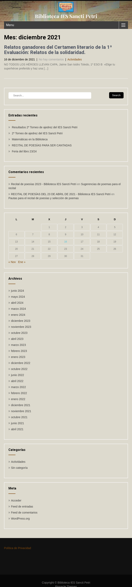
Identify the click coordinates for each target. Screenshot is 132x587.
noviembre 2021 (21, 411)
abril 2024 (17, 302)
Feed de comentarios (24, 512)
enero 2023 (18, 357)
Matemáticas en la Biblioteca (30, 139)
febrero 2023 (19, 351)
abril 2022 (17, 381)
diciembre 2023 (20, 320)
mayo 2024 (18, 296)
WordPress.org (20, 518)
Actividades (74, 59)
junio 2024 (17, 290)
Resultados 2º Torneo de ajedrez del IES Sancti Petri (44, 127)
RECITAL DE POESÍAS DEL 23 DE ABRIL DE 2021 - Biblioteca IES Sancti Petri (61, 194)
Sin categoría (19, 467)
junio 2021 (17, 423)
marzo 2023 (18, 344)
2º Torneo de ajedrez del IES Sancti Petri (37, 133)
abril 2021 (17, 429)
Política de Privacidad (17, 548)
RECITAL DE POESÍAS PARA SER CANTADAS (42, 145)
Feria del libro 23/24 (24, 151)
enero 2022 (18, 399)
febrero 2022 (19, 393)
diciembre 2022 (20, 363)
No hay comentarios (51, 59)
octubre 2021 (19, 417)
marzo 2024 (18, 308)
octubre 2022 (19, 369)
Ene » (21, 262)
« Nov (12, 262)
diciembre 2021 (20, 405)
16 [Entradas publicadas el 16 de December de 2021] (65, 241)
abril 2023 (17, 338)
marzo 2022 (18, 387)
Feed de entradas (22, 506)
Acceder (16, 500)
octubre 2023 (19, 332)
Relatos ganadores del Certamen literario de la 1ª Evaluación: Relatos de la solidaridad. (58, 49)
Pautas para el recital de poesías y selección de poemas (43, 198)
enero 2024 (18, 314)
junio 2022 (17, 375)
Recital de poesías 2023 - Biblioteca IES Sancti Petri (43, 184)
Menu (10, 25)
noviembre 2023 (21, 326)
